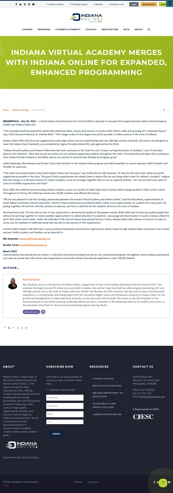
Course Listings (103, 378)
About (139, 29)
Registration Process (107, 385)
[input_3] (65, 406)
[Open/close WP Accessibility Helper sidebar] (169, 3)
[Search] (148, 29)
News (6, 109)
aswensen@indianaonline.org (34, 238)
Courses (27, 29)
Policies (78, 482)
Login (134, 4)
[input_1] (65, 398)
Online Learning (20, 109)
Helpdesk (99, 4)
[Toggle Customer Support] (163, 483)
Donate (164, 4)
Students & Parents (67, 29)
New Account (149, 4)
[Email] (43, 312)
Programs (44, 29)
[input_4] (65, 414)
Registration (110, 29)
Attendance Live (117, 4)
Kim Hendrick (31, 279)
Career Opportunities (107, 414)
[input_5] (65, 422)
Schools (91, 29)
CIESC (6, 485)
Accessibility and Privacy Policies (104, 405)
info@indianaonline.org (152, 396)
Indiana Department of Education (107, 395)
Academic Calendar (55, 4)
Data (126, 29)
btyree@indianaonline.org (33, 245)
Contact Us (93, 482)
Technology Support (79, 4)
